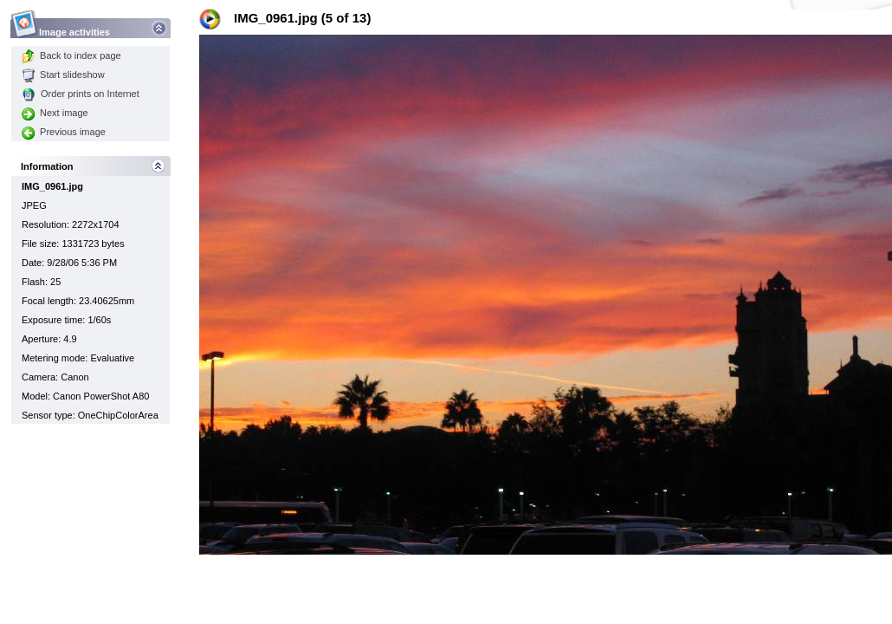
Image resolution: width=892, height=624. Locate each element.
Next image (55, 112)
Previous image (64, 132)
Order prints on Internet (80, 93)
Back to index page (71, 55)
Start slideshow (63, 74)
